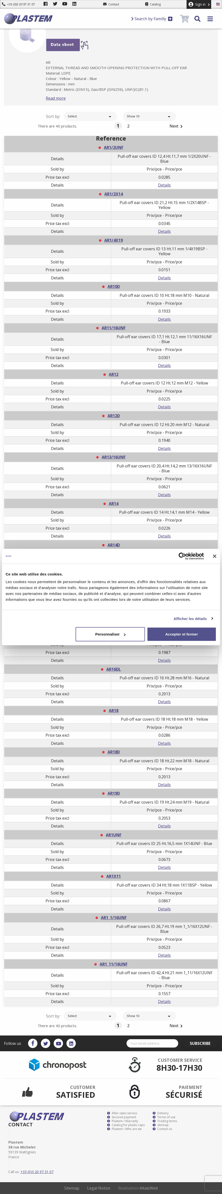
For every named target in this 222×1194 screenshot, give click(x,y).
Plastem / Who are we (124, 1129)
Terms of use (164, 1117)
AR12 (113, 374)
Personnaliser (110, 634)
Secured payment (121, 1117)
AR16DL (113, 669)
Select (90, 117)
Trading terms (165, 1121)
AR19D (114, 793)
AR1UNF (113, 835)
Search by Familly (152, 18)
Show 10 (149, 117)
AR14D (114, 545)
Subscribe (204, 1043)
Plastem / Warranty (122, 1121)
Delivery (161, 1113)
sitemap (161, 1125)
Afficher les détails (190, 618)
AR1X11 (113, 876)
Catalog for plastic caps (126, 1125)
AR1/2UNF (113, 147)
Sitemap (71, 1188)
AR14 (113, 503)
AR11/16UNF (114, 328)
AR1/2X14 (113, 194)
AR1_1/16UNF (114, 917)
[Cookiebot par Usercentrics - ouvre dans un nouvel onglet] (182, 556)
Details (164, 185)
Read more (64, 98)
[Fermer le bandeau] (214, 556)
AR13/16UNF (114, 457)
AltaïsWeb (149, 1188)
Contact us (162, 1129)
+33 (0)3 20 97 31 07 (18, 4)
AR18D (114, 752)
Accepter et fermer (181, 634)
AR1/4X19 (113, 240)
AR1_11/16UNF (113, 964)
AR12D (114, 415)
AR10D (114, 286)
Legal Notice (98, 1188)
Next (177, 126)
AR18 (113, 710)
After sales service (122, 1113)
